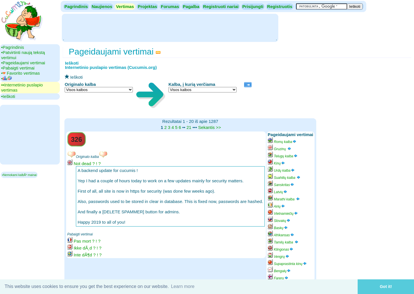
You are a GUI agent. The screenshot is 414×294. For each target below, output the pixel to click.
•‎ (6, 78)
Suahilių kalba (284, 178)
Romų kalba (282, 142)
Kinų (276, 163)
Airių (276, 206)
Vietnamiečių (283, 214)
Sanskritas (281, 185)
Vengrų (279, 257)
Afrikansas (281, 235)
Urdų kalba (281, 171)
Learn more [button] (183, 286)
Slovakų (279, 221)
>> (218, 127)
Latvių (278, 192)
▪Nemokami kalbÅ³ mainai (19, 175)
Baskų (278, 228)
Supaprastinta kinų (287, 264)
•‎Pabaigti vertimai (17, 67)
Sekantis (206, 127)
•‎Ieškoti (8, 96)
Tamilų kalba (283, 242)
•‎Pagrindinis (12, 47)
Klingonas (281, 249)
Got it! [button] (386, 286)
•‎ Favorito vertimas (20, 73)
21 (189, 127)
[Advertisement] (170, 27)
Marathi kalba (284, 199)
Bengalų (279, 271)
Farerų (278, 278)
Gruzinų (280, 149)
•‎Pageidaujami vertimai (23, 62)
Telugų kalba (283, 156)
